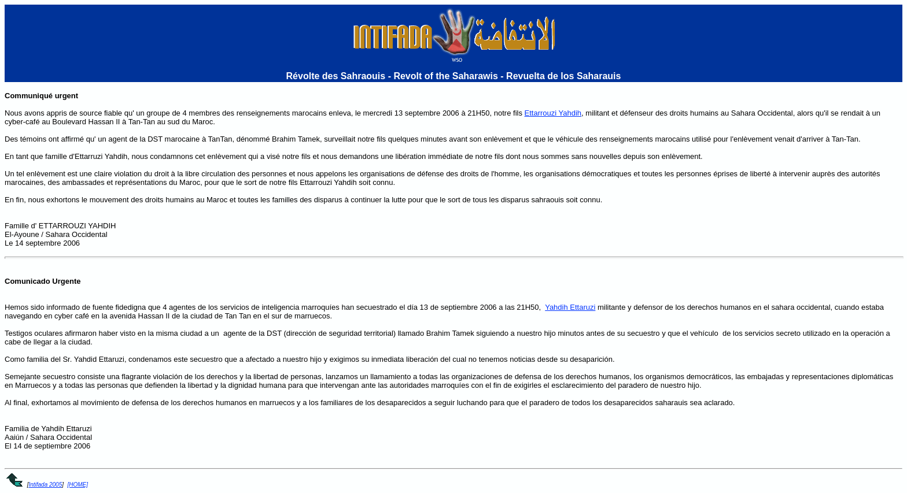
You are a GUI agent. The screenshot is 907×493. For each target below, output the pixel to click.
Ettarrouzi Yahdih (553, 113)
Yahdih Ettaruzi (570, 307)
